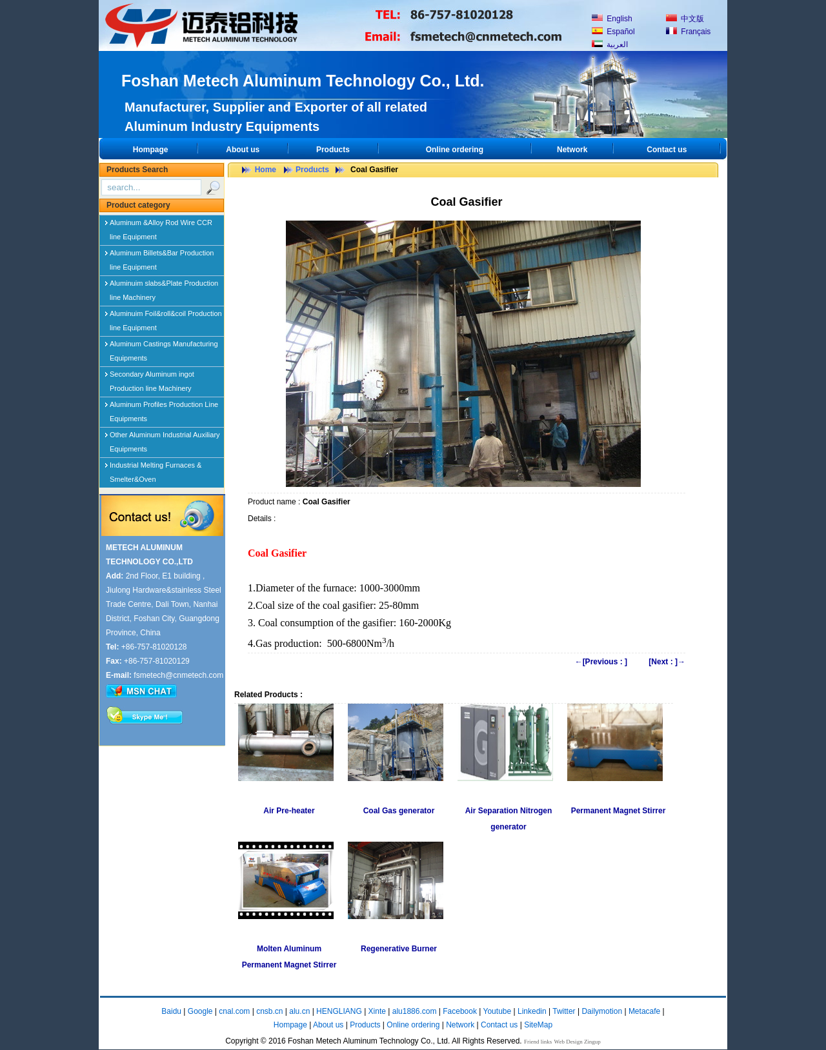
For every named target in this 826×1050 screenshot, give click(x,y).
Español (613, 31)
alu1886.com (414, 1011)
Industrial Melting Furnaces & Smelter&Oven (155, 467)
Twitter (563, 1011)
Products (333, 149)
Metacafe (644, 1011)
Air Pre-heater (288, 810)
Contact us (667, 149)
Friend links (538, 1041)
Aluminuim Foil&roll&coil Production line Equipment (166, 316)
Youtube (497, 1011)
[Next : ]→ (667, 661)
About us (242, 149)
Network (572, 149)
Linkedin (532, 1011)
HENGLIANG (339, 1011)
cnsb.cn (269, 1011)
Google (200, 1011)
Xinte (377, 1011)
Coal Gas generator (399, 810)
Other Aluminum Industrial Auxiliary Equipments (165, 437)
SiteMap (538, 1024)
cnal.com (234, 1011)
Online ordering (454, 149)
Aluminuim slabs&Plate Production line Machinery (164, 285)
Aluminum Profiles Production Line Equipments (164, 407)
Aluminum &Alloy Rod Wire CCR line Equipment (161, 225)
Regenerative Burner (399, 948)
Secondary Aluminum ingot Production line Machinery (152, 376)
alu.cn (299, 1011)
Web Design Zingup (577, 1041)
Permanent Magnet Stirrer (618, 810)
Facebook (460, 1011)
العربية (610, 44)
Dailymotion (601, 1011)
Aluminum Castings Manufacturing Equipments (164, 346)
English (612, 18)
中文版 (685, 18)
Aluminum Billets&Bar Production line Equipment (162, 255)
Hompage (150, 149)
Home (265, 169)
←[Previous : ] (601, 661)
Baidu (171, 1011)
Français (688, 31)
